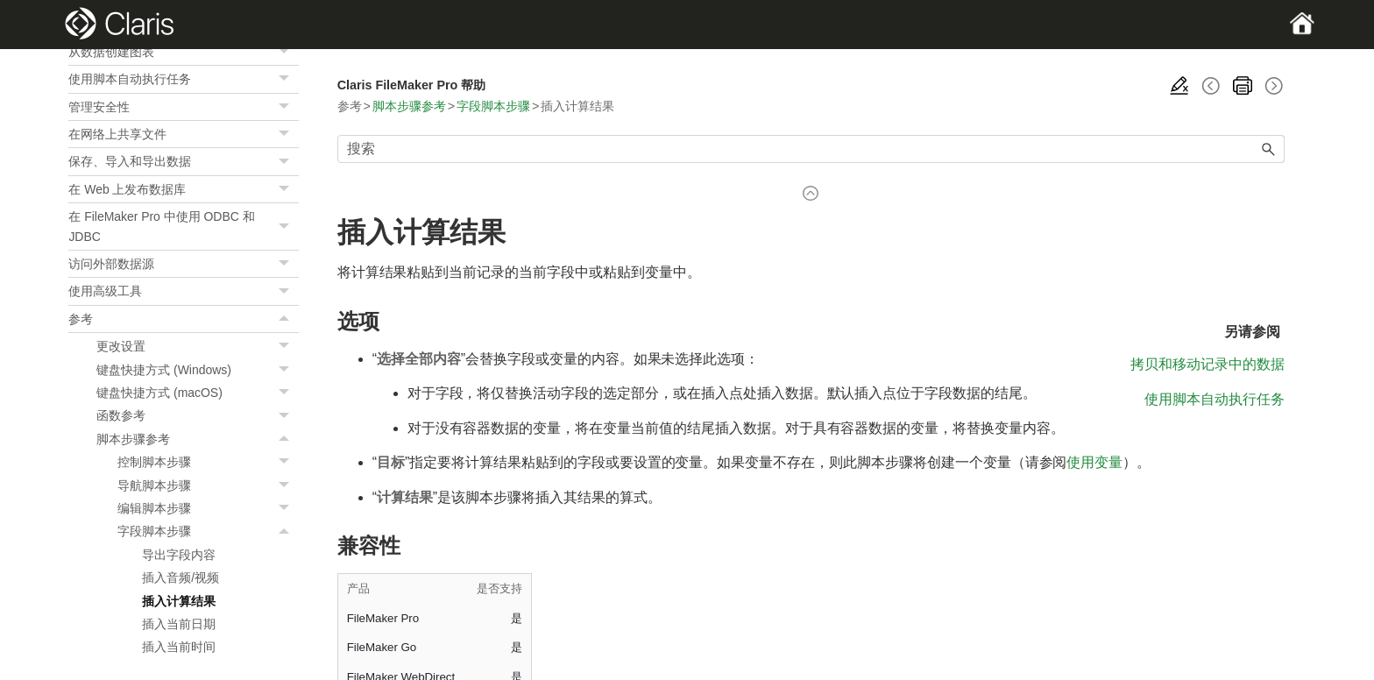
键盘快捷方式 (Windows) (197, 369)
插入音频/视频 (180, 577)
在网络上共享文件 (183, 134)
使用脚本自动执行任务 (183, 79)
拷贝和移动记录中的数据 (1207, 364)
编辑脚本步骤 (207, 508)
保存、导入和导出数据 (183, 161)
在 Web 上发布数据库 (183, 189)
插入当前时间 (179, 647)
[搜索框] (811, 149)
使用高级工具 (183, 291)
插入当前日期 (179, 624)
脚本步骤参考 (197, 439)
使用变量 (1094, 462)
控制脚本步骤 (207, 461)
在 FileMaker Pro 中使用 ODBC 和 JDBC (183, 226)
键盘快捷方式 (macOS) (197, 392)
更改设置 (197, 346)
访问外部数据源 (183, 264)
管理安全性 (183, 107)
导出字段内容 (179, 555)
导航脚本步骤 (207, 485)
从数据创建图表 (183, 52)
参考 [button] (183, 319)
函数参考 (197, 415)
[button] (286, 52)
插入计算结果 (179, 601)
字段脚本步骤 (207, 531)
